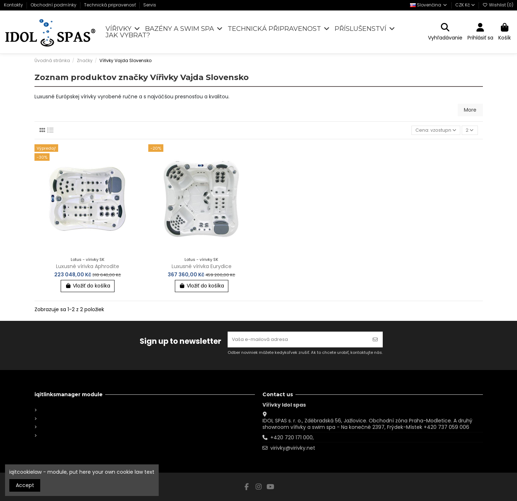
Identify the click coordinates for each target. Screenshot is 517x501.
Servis (149, 5)
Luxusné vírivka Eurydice (202, 267)
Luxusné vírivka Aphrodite (87, 267)
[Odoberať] (375, 338)
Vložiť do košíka (87, 286)
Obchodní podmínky (54, 5)
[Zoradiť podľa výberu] (434, 131)
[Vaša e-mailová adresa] (298, 338)
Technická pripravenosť (110, 5)
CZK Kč (465, 5)
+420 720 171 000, (292, 437)
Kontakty (14, 5)
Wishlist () (498, 5)
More (470, 109)
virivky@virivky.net (292, 447)
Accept (25, 485)
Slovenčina (429, 5)
